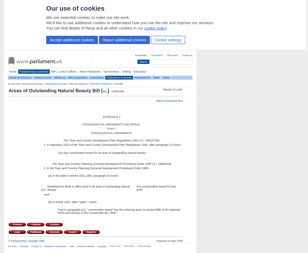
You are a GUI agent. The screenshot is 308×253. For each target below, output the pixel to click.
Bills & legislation (77, 77)
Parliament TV (142, 77)
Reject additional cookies (124, 40)
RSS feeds (172, 55)
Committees (97, 77)
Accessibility (141, 55)
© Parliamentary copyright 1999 (26, 240)
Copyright (101, 246)
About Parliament (90, 71)
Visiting (126, 71)
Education (140, 71)
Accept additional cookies (72, 40)
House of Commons (20, 77)
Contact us (187, 55)
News (156, 77)
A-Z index (12, 246)
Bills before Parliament (101, 84)
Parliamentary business (34, 71)
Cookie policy (129, 246)
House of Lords (42, 77)
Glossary (24, 246)
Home (13, 71)
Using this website (85, 246)
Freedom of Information (55, 246)
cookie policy (155, 28)
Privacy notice (115, 246)
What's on (60, 77)
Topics (166, 77)
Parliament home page (32, 84)
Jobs (72, 246)
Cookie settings (168, 40)
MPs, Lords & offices (64, 71)
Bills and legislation (79, 84)
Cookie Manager (144, 246)
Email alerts (157, 55)
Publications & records (119, 77)
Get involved (111, 71)
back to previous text (169, 100)
